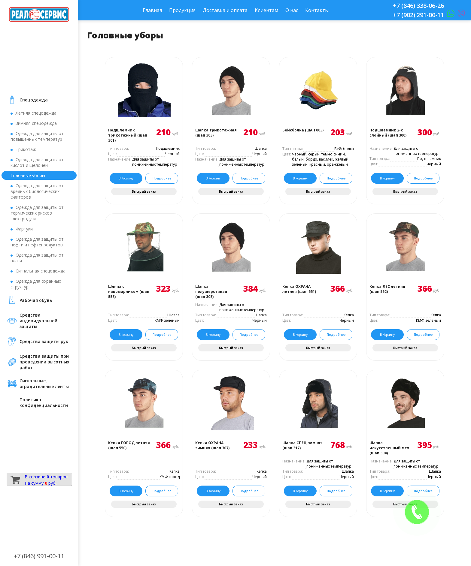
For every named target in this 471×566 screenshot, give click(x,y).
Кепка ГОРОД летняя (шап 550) (129, 445)
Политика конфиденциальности (44, 402)
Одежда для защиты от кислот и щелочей (37, 162)
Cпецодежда (34, 100)
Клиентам (266, 10)
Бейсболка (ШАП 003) (303, 130)
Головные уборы (28, 175)
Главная (152, 10)
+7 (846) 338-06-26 (418, 6)
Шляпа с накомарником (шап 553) (128, 291)
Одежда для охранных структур (36, 284)
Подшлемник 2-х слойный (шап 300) (387, 133)
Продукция (182, 10)
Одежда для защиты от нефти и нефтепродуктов (37, 242)
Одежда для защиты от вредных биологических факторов (37, 191)
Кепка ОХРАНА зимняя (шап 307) (212, 445)
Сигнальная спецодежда (40, 271)
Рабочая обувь (36, 300)
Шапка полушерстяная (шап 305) (211, 291)
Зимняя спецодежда (36, 123)
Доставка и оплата (225, 10)
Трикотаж (26, 149)
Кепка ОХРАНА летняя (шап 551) (299, 289)
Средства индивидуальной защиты (38, 320)
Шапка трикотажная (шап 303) (216, 133)
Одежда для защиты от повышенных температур (37, 136)
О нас (291, 10)
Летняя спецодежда (36, 113)
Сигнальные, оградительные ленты (44, 383)
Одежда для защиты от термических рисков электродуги (37, 212)
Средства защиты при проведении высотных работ (44, 361)
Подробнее (162, 178)
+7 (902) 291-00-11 (418, 15)
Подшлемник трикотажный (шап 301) (127, 135)
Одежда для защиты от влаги (37, 257)
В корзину (126, 178)
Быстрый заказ (144, 191)
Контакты (317, 10)
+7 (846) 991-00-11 (39, 556)
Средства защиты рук (44, 341)
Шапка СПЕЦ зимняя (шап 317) (302, 445)
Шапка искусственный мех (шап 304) (389, 448)
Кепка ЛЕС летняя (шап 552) (387, 289)
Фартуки (24, 229)
